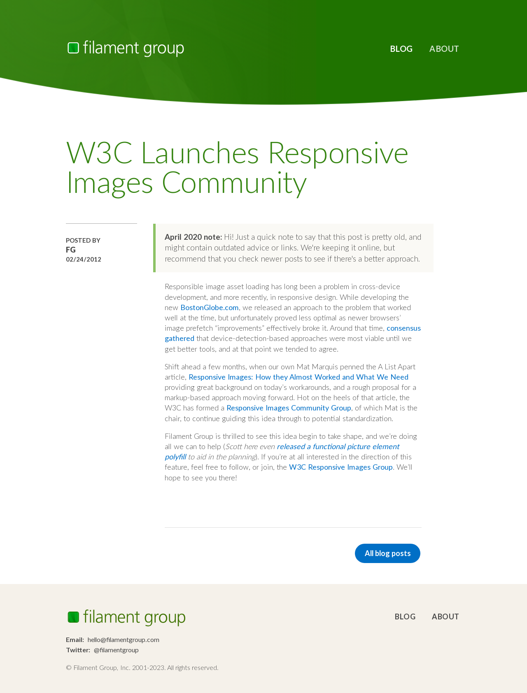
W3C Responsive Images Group (341, 466)
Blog (401, 48)
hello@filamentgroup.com (123, 639)
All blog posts (388, 553)
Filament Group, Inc (125, 48)
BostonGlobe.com (209, 307)
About (444, 48)
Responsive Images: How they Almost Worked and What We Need (298, 376)
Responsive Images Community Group (288, 407)
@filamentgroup (116, 650)
